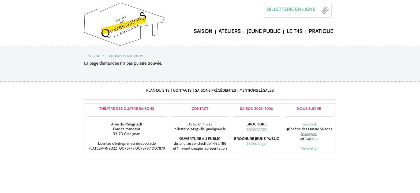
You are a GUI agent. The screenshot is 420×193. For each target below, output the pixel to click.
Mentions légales (256, 90)
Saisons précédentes (215, 90)
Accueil (94, 56)
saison (203, 31)
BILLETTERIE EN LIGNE (291, 9)
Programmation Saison (125, 56)
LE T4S (295, 31)
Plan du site (158, 90)
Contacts (182, 90)
